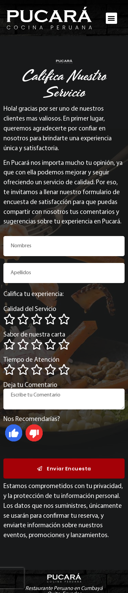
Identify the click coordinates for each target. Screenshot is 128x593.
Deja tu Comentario (30, 385)
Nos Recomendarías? (31, 419)
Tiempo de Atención (31, 360)
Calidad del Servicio (29, 309)
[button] (111, 18)
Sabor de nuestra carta (34, 335)
